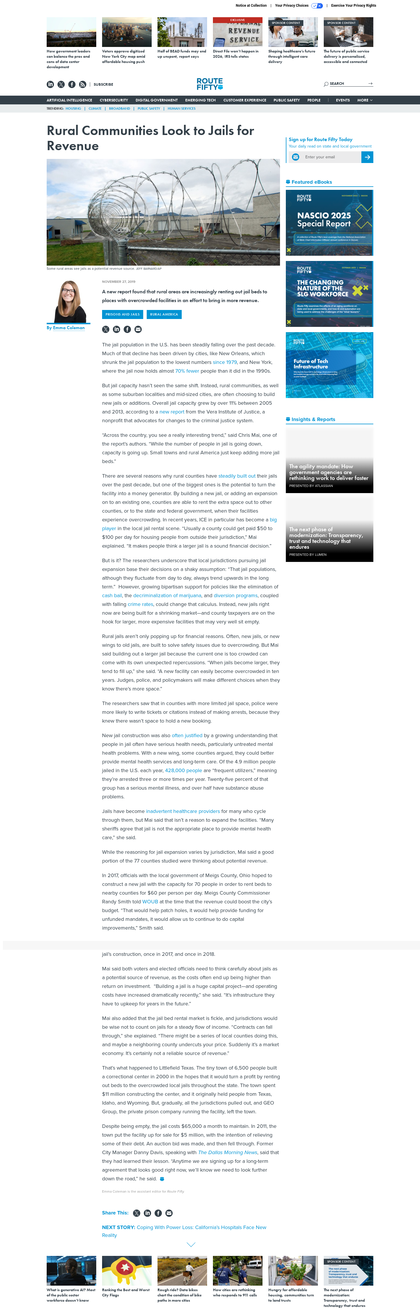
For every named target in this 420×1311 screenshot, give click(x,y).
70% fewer (187, 371)
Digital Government (157, 100)
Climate (95, 108)
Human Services (181, 108)
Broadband (119, 108)
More (365, 100)
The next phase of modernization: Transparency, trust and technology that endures (326, 538)
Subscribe (103, 84)
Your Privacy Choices (299, 5)
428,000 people (183, 770)
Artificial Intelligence (69, 100)
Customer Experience (244, 100)
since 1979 (225, 362)
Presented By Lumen (308, 554)
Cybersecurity (114, 100)
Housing (73, 108)
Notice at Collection (251, 5)
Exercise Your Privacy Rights (353, 5)
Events (343, 100)
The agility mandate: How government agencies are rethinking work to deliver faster (328, 472)
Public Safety (287, 100)
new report (172, 412)
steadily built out (237, 476)
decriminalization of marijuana (167, 595)
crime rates (140, 604)
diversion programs (236, 595)
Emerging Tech (200, 100)
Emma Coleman (69, 328)
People (314, 100)
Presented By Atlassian (311, 485)
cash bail (112, 595)
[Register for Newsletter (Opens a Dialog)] (367, 157)
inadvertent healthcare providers (183, 811)
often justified (187, 735)
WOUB (150, 901)
